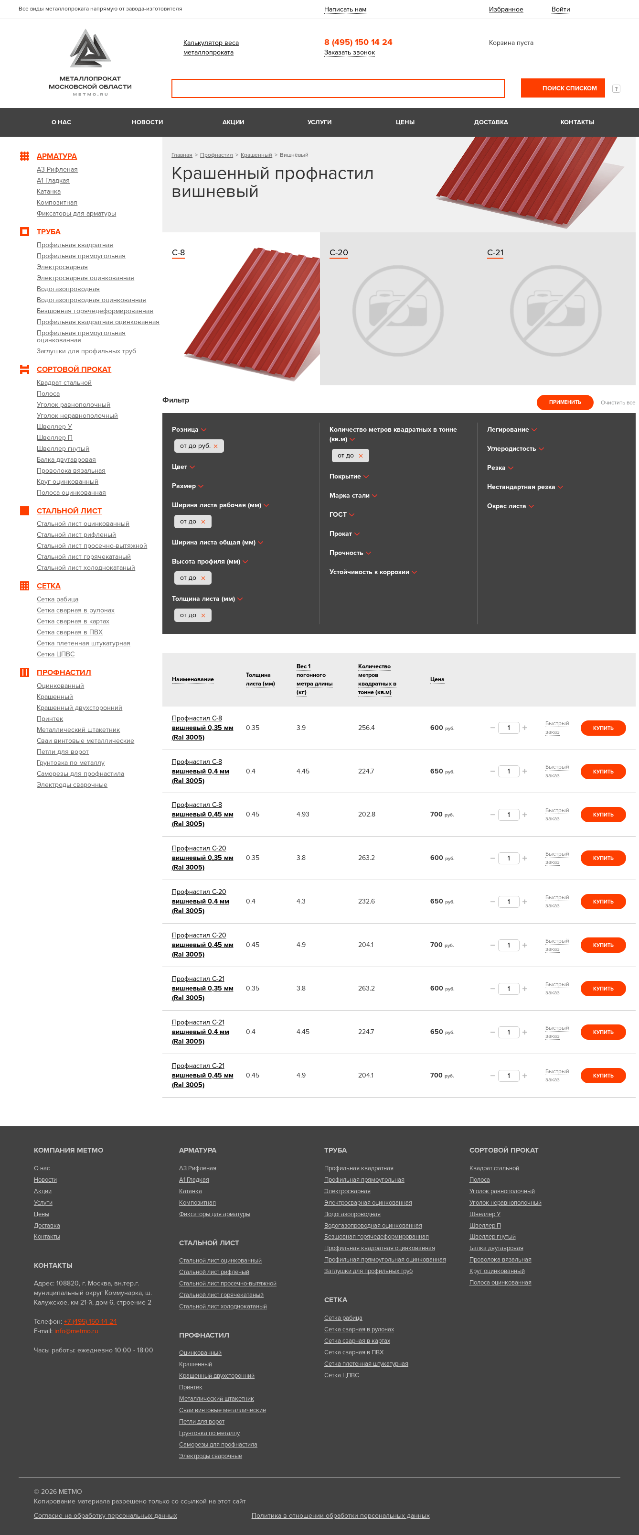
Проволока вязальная (500, 1259)
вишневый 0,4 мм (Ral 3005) (200, 771)
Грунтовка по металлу (209, 1433)
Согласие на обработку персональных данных (105, 1516)
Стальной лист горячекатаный (221, 1295)
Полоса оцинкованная (500, 1282)
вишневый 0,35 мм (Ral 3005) (203, 727)
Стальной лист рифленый (214, 1272)
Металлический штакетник (216, 1399)
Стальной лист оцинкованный (220, 1260)
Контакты (577, 122)
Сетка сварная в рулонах (359, 1329)
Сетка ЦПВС (341, 1375)
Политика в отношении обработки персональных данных (341, 1516)
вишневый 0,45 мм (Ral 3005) (203, 814)
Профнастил (216, 155)
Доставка (491, 122)
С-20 (339, 252)
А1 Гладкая (194, 1180)
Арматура (197, 1150)
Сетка (335, 1299)
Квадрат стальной (494, 1168)
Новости (147, 122)
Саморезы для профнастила (218, 1444)
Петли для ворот (201, 1422)
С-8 (178, 252)
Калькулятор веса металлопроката (211, 47)
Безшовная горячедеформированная (376, 1237)
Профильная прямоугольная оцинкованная (385, 1259)
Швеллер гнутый (492, 1237)
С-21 (495, 252)
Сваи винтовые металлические (222, 1410)
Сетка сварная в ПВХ (353, 1352)
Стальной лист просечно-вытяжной (228, 1283)
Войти (561, 9)
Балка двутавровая (496, 1248)
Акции (233, 122)
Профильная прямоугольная (364, 1180)
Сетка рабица (343, 1318)
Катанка (190, 1191)
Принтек (190, 1387)
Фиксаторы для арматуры (214, 1214)
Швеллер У (485, 1214)
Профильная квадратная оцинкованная (379, 1248)
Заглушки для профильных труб (368, 1271)
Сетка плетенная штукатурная (366, 1364)
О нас (61, 122)
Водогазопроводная (352, 1214)
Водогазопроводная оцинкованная (373, 1226)
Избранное (506, 9)
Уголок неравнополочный (505, 1203)
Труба (335, 1150)
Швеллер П (485, 1226)
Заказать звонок (349, 52)
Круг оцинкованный (497, 1271)
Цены (405, 122)
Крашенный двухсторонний (217, 1376)
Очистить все (618, 402)
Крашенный (256, 155)
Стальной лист (209, 1243)
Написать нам (345, 9)
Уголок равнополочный (502, 1191)
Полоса (479, 1180)
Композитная (197, 1203)
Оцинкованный (200, 1353)
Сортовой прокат (504, 1150)
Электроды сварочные (210, 1456)
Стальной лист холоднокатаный (223, 1306)
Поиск (491, 88)
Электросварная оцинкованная (368, 1203)
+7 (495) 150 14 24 (90, 1321)
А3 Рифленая (197, 1168)
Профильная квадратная (359, 1168)
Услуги (319, 122)
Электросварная (347, 1191)
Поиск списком (569, 88)
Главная (181, 155)
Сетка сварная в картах (357, 1341)
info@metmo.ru (76, 1331)
